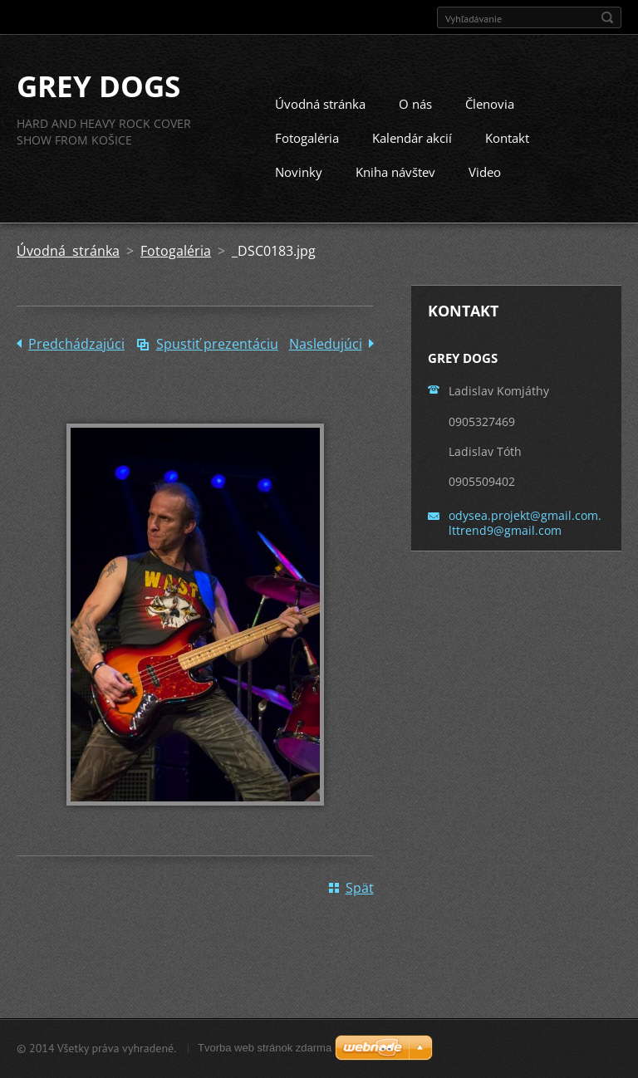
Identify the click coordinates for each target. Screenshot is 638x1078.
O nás (415, 120)
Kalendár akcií (412, 154)
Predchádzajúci (76, 360)
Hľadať (607, 17)
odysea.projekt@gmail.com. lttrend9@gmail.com (525, 538)
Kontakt (507, 154)
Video (485, 188)
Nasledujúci (325, 360)
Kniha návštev (395, 188)
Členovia (489, 120)
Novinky (298, 188)
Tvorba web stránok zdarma (264, 1052)
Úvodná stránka (320, 120)
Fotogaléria (307, 154)
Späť (360, 904)
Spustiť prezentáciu (217, 360)
